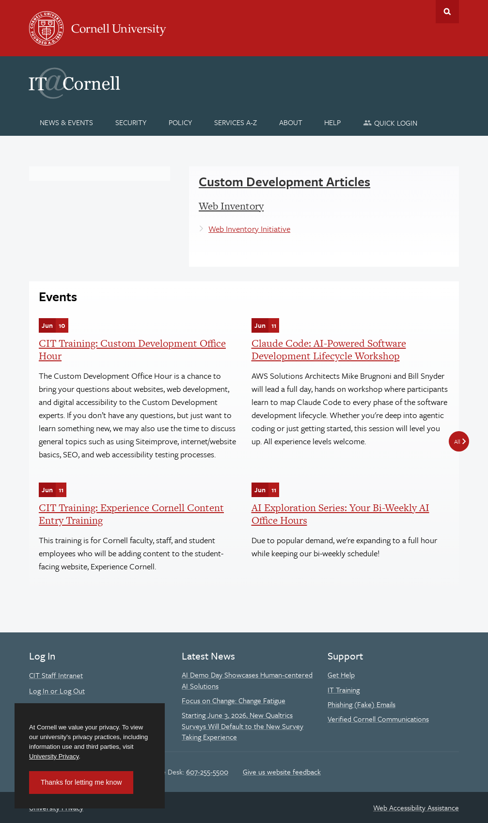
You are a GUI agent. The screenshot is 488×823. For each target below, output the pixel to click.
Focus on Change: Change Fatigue (233, 700)
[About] (290, 122)
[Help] (333, 122)
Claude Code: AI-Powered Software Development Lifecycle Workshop (329, 349)
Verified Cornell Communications (378, 718)
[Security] (131, 122)
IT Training (344, 689)
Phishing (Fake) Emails (361, 704)
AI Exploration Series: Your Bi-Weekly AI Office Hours (340, 513)
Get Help (341, 674)
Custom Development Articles (284, 181)
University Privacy (54, 756)
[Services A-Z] (235, 122)
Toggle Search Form (447, 11)
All (457, 441)
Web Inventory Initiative (249, 229)
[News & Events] (66, 122)
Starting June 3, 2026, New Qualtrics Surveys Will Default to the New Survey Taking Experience (242, 726)
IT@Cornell (75, 83)
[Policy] (180, 122)
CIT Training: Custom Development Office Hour (132, 349)
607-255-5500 (207, 771)
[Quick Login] (390, 122)
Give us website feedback (282, 771)
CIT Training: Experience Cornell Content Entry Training (131, 513)
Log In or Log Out (57, 690)
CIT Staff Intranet (56, 675)
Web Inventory (231, 206)
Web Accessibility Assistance (416, 807)
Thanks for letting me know (81, 782)
